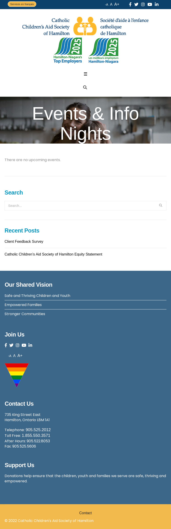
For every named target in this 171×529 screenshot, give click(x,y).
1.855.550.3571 (36, 435)
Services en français (22, 4)
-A (106, 4)
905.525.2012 (38, 430)
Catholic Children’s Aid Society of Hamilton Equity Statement (53, 254)
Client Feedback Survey (24, 241)
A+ (116, 4)
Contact (85, 513)
